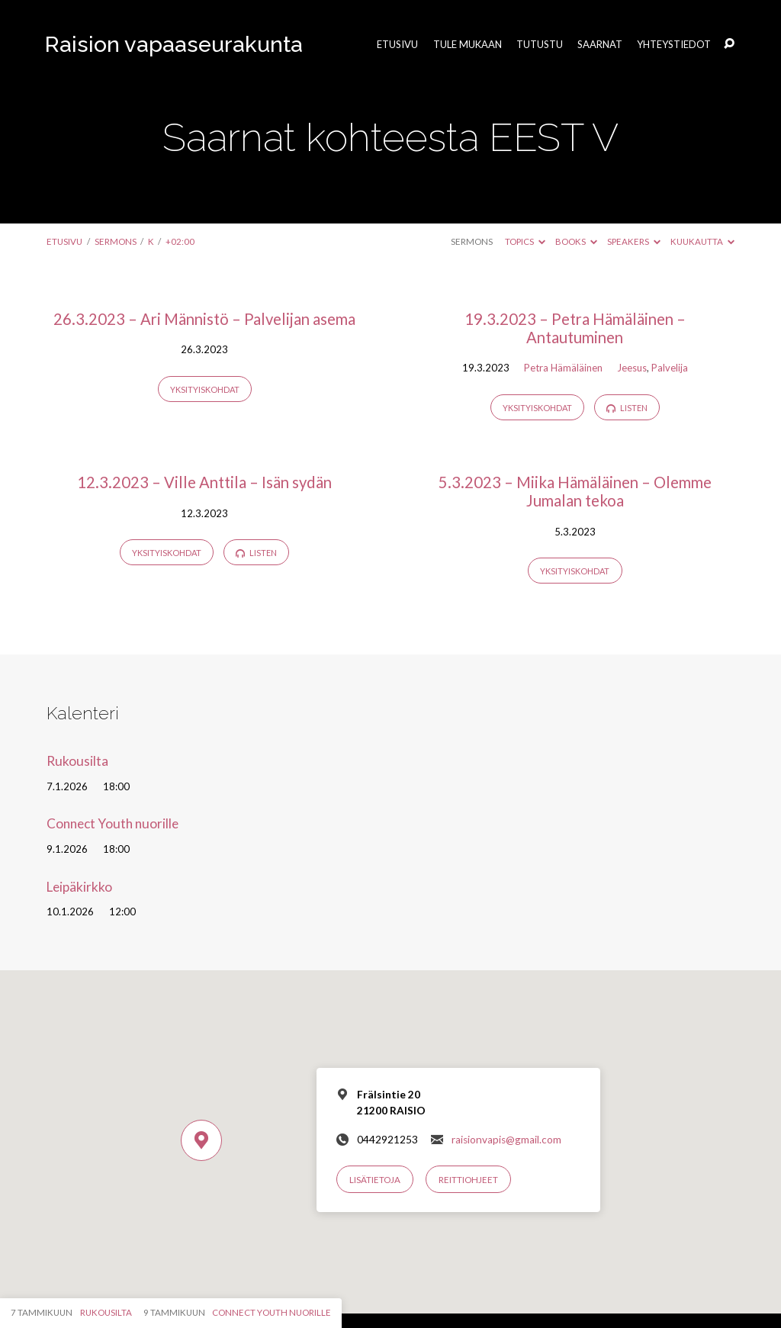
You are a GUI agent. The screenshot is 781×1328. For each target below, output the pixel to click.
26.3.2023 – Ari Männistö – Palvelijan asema (204, 319)
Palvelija (669, 368)
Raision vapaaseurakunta (174, 44)
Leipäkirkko (79, 887)
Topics (525, 241)
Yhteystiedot (674, 45)
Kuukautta (702, 241)
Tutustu (539, 45)
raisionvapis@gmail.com (506, 1139)
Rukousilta (77, 761)
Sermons (116, 241)
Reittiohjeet (468, 1180)
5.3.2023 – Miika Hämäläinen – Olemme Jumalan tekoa (575, 491)
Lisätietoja (374, 1180)
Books (576, 241)
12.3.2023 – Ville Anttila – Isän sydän (204, 482)
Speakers (633, 241)
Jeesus (632, 368)
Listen (627, 408)
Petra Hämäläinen (563, 368)
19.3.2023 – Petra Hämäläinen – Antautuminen (575, 328)
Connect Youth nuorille (112, 823)
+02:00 (180, 241)
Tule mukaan (467, 45)
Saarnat (599, 45)
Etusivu (397, 45)
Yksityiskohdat (204, 389)
